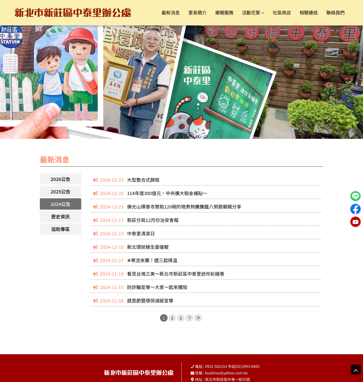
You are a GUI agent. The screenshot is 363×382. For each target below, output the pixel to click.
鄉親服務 (220, 12)
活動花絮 (248, 12)
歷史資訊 (60, 216)
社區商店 (279, 12)
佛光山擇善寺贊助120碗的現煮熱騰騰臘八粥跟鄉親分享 (184, 206)
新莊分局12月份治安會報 (152, 220)
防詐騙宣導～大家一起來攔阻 (157, 287)
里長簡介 (192, 12)
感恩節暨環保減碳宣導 (150, 300)
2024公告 (61, 204)
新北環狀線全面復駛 (148, 246)
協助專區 (60, 229)
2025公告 (61, 191)
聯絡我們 (335, 12)
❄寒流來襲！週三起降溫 (152, 260)
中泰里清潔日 (141, 233)
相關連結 (307, 12)
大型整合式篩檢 (143, 179)
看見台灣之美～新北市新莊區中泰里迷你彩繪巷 (175, 273)
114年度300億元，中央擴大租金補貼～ (167, 193)
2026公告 (61, 179)
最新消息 (165, 12)
